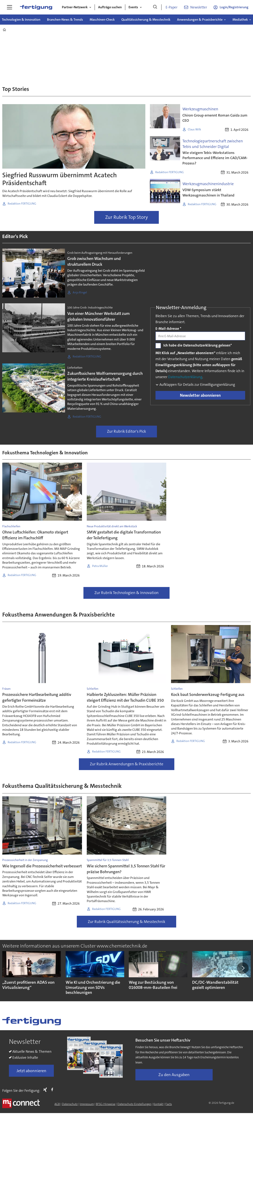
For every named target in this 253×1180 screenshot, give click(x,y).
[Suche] (155, 7)
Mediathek (240, 19)
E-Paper (171, 7)
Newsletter (198, 7)
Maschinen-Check (102, 19)
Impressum (87, 1104)
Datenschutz (70, 1104)
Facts (168, 1104)
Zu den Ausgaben (174, 1074)
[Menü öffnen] (9, 7)
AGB (57, 1104)
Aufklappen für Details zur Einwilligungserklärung (197, 384)
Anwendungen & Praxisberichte (200, 19)
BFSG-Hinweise (105, 1104)
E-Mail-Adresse (168, 328)
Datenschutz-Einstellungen (134, 1104)
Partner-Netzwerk (75, 7)
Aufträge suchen (110, 7)
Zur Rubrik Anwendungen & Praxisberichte (126, 764)
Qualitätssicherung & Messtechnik (145, 19)
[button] (242, 968)
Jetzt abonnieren (31, 1070)
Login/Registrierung (234, 7)
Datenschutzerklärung (185, 377)
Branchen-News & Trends (65, 19)
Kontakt (158, 1104)
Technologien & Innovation (21, 19)
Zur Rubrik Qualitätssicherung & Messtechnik (126, 921)
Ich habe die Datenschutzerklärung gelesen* (197, 345)
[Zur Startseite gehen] (36, 7)
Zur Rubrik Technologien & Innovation (126, 592)
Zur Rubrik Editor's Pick (126, 431)
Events (133, 7)
